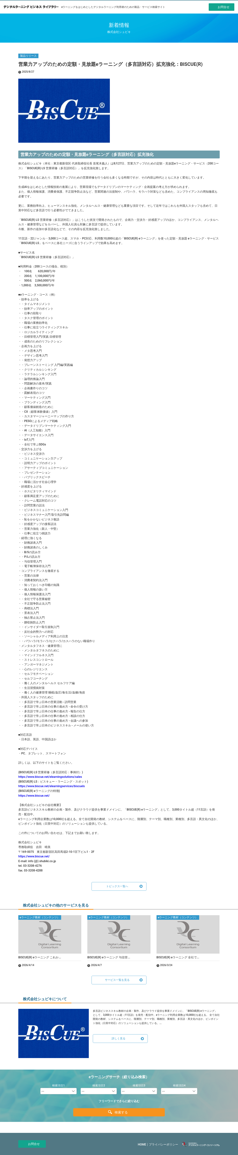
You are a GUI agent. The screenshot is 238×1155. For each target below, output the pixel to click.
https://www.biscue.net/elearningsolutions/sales (50, 777)
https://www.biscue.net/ (34, 795)
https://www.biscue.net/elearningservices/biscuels (51, 786)
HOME (142, 1144)
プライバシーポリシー (163, 1144)
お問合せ (34, 1144)
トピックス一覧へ (117, 886)
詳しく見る (118, 1038)
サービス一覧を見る (117, 980)
